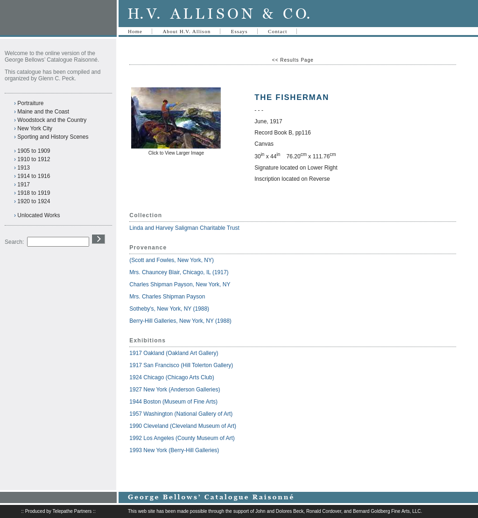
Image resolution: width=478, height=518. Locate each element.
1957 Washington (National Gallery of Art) (180, 414)
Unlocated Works (38, 215)
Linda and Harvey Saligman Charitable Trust (184, 228)
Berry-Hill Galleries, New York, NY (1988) (180, 321)
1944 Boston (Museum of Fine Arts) (173, 401)
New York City (34, 128)
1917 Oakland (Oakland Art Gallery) (173, 353)
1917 (23, 184)
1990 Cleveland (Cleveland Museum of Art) (182, 426)
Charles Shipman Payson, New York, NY (180, 284)
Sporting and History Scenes (52, 137)
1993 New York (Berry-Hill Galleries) (174, 450)
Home (135, 31)
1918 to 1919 (33, 193)
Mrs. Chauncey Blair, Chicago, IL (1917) (178, 272)
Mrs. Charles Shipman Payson (167, 296)
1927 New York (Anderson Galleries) (174, 389)
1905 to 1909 (33, 151)
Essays (239, 31)
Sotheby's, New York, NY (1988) (169, 308)
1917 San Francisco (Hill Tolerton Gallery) (181, 365)
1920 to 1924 (33, 201)
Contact (277, 31)
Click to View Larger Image (176, 153)
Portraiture (30, 103)
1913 (23, 167)
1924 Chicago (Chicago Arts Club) (171, 377)
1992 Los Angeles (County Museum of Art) (181, 438)
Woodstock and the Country (51, 120)
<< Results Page (293, 60)
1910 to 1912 (33, 159)
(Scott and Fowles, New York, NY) (172, 260)
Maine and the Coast (43, 111)
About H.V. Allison (186, 31)
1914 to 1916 (33, 176)
